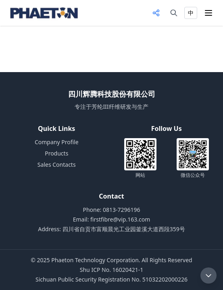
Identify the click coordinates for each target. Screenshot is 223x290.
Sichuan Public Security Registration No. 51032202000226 (111, 279)
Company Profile (57, 142)
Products (56, 153)
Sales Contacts (57, 164)
